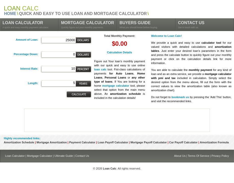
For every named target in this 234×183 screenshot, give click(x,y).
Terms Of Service (198, 155)
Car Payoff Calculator (183, 142)
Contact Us (82, 155)
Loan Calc (109, 168)
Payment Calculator (82, 142)
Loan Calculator (15, 155)
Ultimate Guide (63, 155)
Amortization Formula (214, 142)
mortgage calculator (115, 85)
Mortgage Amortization (51, 142)
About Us (179, 155)
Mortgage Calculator (39, 155)
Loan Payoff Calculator (113, 142)
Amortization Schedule (19, 142)
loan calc (100, 69)
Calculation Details (119, 52)
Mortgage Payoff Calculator (148, 142)
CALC (21, 8)
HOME (10, 13)
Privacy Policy (220, 155)
